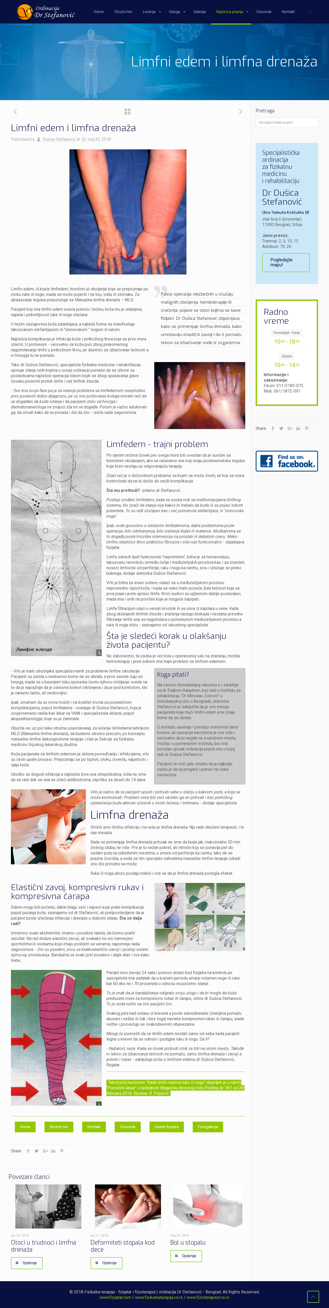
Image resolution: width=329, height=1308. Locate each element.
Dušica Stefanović (59, 139)
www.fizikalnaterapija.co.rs (159, 1297)
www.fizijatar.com (115, 1297)
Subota (287, 356)
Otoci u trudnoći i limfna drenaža (43, 1246)
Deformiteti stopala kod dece (123, 1246)
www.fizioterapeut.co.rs (208, 1297)
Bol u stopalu (188, 1243)
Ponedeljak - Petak (287, 333)
